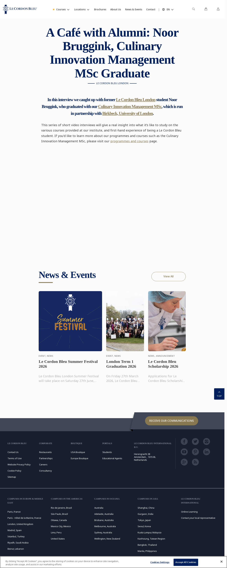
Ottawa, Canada (59, 520)
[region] (113, 562)
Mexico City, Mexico (61, 526)
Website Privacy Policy (19, 464)
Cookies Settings (159, 562)
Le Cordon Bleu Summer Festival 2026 (68, 367)
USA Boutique (78, 452)
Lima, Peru (56, 532)
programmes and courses (129, 141)
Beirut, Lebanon (16, 548)
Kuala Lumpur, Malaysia (149, 532)
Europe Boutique (79, 458)
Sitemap (12, 476)
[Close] (221, 561)
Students (107, 452)
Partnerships (46, 458)
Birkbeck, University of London (127, 113)
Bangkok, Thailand (147, 544)
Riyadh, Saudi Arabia (18, 542)
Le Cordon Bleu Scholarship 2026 (163, 367)
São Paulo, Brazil (59, 513)
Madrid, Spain (15, 530)
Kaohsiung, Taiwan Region (151, 538)
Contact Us (13, 452)
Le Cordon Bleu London (135, 99)
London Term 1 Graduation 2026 (121, 367)
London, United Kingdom (20, 524)
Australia (98, 507)
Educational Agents (112, 458)
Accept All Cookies (185, 562)
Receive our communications (171, 421)
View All (168, 276)
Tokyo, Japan (144, 520)
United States (58, 538)
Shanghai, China (146, 507)
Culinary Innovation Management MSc (130, 106)
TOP (219, 394)
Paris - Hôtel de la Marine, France (24, 517)
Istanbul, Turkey (16, 536)
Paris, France (14, 511)
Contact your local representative (198, 517)
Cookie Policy (14, 470)
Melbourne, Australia (105, 526)
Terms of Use (15, 458)
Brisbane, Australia (104, 520)
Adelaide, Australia (103, 513)
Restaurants (45, 452)
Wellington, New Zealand (107, 538)
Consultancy (45, 470)
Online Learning (189, 511)
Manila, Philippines (147, 551)
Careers (43, 464)
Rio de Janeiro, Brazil (61, 507)
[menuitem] (193, 9)
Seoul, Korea (144, 526)
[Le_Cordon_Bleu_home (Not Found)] (20, 9)
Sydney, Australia (103, 532)
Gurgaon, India (145, 513)
